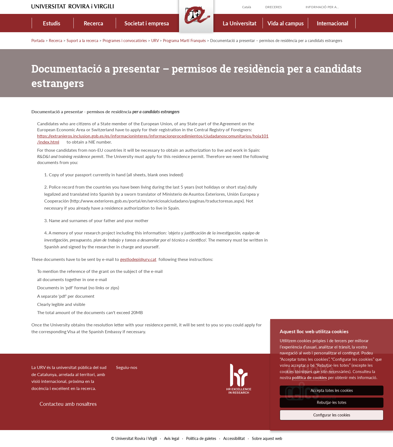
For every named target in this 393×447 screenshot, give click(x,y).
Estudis (51, 23)
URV (155, 40)
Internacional (332, 23)
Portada (37, 40)
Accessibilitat (234, 438)
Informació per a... (322, 7)
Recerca (93, 23)
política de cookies (309, 377)
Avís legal (171, 438)
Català (246, 7)
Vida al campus (285, 23)
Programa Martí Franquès (184, 40)
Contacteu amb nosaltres (68, 404)
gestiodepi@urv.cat (138, 259)
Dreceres (273, 7)
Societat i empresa (146, 23)
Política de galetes (201, 438)
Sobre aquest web (267, 438)
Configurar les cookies (331, 415)
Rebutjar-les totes (331, 402)
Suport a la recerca (82, 40)
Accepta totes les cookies (332, 390)
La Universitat (239, 23)
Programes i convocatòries (125, 40)
